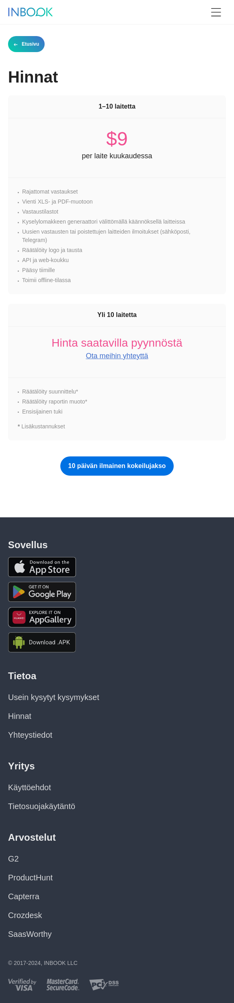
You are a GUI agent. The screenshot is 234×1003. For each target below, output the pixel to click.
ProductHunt (30, 877)
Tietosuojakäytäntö (41, 806)
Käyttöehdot (29, 787)
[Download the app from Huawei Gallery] (42, 617)
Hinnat (19, 716)
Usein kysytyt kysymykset (53, 697)
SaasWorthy (30, 934)
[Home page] (30, 12)
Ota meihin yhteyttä (117, 356)
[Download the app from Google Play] (42, 592)
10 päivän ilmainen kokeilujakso (117, 465)
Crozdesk (25, 915)
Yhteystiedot (30, 735)
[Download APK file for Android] (42, 642)
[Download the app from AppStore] (42, 567)
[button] (216, 12)
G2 (13, 858)
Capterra (23, 896)
